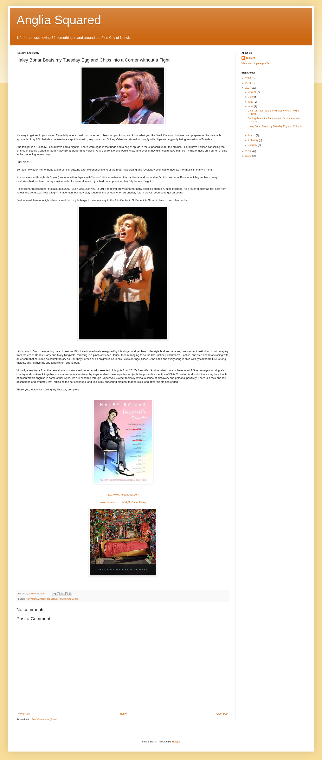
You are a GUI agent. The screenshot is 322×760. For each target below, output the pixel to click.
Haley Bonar (32, 599)
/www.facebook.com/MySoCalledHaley (122, 502)
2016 (248, 151)
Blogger (176, 741)
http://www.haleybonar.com (123, 494)
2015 (248, 155)
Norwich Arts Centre (68, 599)
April (251, 106)
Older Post (222, 713)
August (252, 92)
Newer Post (24, 713)
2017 (248, 87)
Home (123, 713)
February (253, 140)
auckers (250, 58)
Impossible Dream (48, 599)
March (252, 135)
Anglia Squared (59, 20)
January (253, 145)
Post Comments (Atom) (44, 719)
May (251, 101)
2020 (248, 78)
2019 (248, 83)
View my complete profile (255, 63)
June (251, 96)
